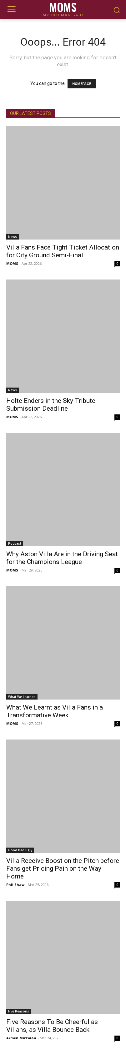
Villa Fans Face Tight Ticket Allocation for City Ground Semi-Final (62, 251)
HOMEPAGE (81, 84)
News (12, 237)
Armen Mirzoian (21, 1038)
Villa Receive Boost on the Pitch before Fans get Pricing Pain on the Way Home (62, 868)
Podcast (14, 543)
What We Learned (22, 697)
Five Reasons (18, 1011)
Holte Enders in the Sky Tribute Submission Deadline (50, 404)
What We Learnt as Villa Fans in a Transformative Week (54, 711)
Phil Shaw (15, 884)
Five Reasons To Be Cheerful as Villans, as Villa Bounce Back (52, 1025)
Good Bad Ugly (20, 850)
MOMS (12, 263)
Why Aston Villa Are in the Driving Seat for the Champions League (62, 558)
